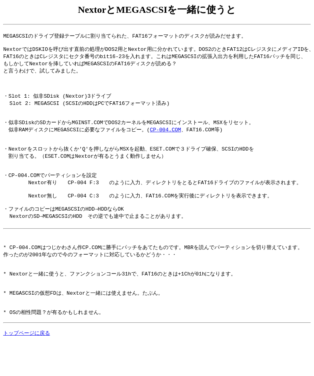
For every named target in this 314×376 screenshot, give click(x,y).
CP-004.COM (165, 140)
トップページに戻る (26, 366)
